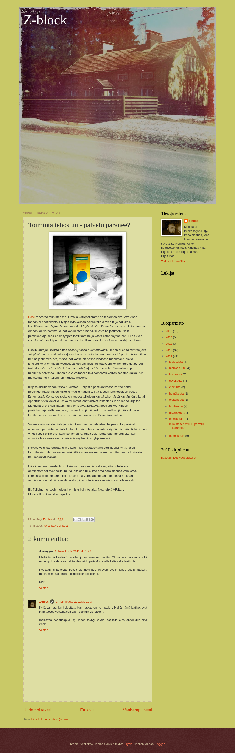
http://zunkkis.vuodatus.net (178, 457)
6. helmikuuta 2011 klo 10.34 (75, 601)
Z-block (45, 19)
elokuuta (175, 387)
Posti (31, 317)
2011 (169, 356)
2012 (169, 350)
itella (47, 525)
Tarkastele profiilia (173, 261)
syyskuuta (176, 380)
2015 (169, 331)
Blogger (159, 744)
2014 (169, 337)
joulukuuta (176, 361)
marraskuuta (177, 368)
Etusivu (87, 710)
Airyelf (127, 744)
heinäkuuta (177, 393)
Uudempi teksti (37, 710)
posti (65, 525)
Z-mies (44, 601)
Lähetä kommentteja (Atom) (49, 719)
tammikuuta (177, 435)
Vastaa (43, 588)
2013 (169, 343)
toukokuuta (177, 399)
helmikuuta (176, 418)
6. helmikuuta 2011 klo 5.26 (73, 551)
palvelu (56, 525)
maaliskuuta (177, 412)
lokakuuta (176, 374)
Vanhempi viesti (137, 710)
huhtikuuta (176, 406)
